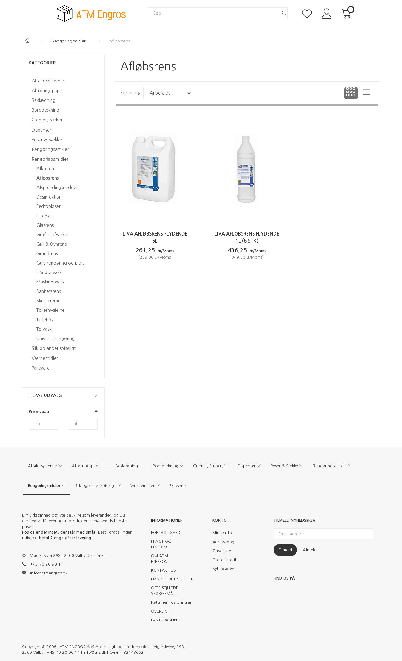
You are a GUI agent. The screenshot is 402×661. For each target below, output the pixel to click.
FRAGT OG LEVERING (161, 544)
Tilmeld (285, 550)
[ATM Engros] (91, 13)
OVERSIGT (160, 611)
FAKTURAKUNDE (166, 620)
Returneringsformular (169, 602)
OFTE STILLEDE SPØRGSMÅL (164, 591)
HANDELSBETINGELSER (169, 579)
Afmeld (310, 550)
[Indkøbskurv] (347, 13)
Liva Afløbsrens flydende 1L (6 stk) (247, 237)
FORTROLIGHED (165, 532)
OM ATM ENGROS (159, 558)
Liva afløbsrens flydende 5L (155, 237)
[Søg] (284, 13)
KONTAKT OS (163, 570)
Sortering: (130, 93)
